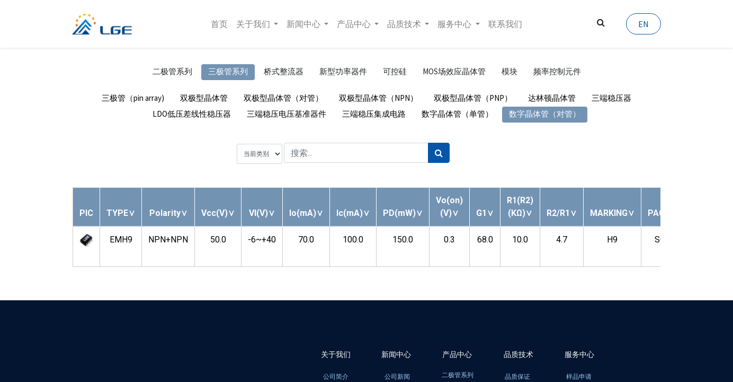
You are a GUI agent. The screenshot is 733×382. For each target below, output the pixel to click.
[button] (120, 213)
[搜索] (439, 153)
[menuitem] (219, 23)
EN (643, 24)
